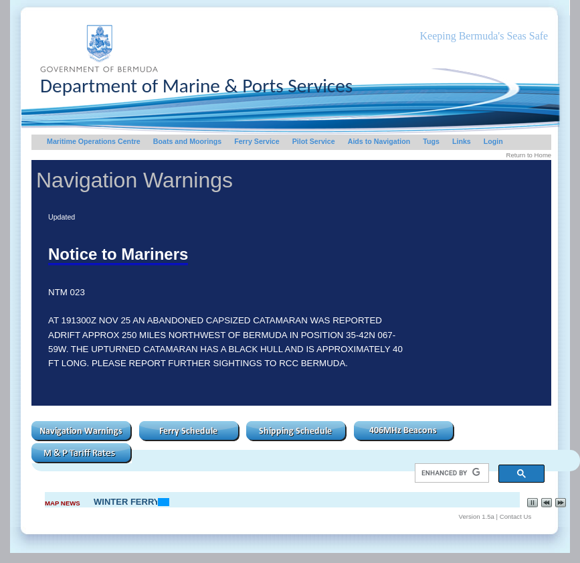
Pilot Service (313, 141)
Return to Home (528, 155)
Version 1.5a (476, 516)
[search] (450, 473)
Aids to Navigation (379, 141)
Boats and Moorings (187, 141)
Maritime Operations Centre (93, 141)
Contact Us (515, 516)
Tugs (431, 141)
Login (493, 141)
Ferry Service (257, 141)
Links (461, 141)
